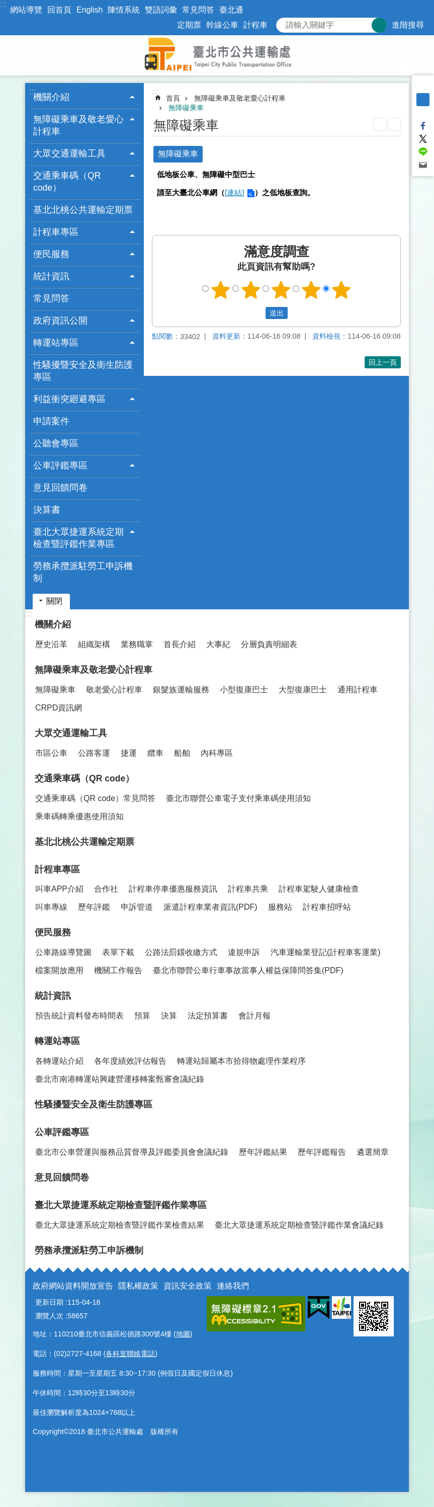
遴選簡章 (373, 1152)
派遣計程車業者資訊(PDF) (210, 907)
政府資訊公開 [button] (60, 320)
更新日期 (49, 1302)
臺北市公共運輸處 (217, 55)
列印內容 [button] (379, 124)
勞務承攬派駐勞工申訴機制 (83, 572)
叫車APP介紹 (59, 889)
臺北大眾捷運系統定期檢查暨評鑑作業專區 (121, 1205)
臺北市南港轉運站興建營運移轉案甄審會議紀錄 (119, 1079)
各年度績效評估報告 (130, 1061)
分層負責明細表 (269, 644)
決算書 (46, 510)
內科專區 (217, 753)
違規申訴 (244, 952)
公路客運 (94, 753)
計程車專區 (57, 869)
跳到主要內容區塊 (5, 5)
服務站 (280, 907)
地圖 (183, 1334)
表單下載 (118, 952)
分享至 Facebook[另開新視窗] (422, 125)
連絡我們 (233, 1286)
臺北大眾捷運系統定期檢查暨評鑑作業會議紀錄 (299, 1225)
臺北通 (231, 10)
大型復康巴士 (303, 689)
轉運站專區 (57, 1041)
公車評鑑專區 (62, 1132)
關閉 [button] (54, 601)
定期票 (189, 25)
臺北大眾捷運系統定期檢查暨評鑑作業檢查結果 (119, 1225)
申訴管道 (137, 907)
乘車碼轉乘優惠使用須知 (79, 816)
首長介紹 (179, 644)
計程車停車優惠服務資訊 (173, 889)
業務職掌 (137, 644)
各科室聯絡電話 (130, 1354)
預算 (142, 1015)
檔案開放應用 (59, 970)
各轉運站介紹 (59, 1061)
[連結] (234, 192)
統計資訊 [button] (51, 276)
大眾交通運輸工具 (71, 733)
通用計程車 (357, 689)
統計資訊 (53, 996)
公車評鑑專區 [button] (60, 465)
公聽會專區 (55, 443)
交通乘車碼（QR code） (84, 778)
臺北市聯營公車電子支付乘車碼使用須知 (238, 798)
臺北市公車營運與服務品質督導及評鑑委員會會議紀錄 (131, 1152)
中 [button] (422, 99)
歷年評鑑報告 (322, 1152)
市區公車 (51, 753)
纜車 (155, 753)
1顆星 (220, 289)
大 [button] (422, 112)
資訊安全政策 (187, 1286)
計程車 (255, 25)
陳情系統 (124, 10)
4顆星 (310, 289)
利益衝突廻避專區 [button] (69, 399)
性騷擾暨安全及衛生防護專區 (83, 371)
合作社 (106, 889)
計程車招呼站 (327, 907)
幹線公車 (222, 25)
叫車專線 (51, 907)
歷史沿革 (51, 644)
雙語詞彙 (161, 10)
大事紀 (218, 644)
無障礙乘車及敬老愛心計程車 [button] (78, 125)
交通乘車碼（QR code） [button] (67, 182)
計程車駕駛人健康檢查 (319, 889)
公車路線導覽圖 (63, 952)
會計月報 (254, 1015)
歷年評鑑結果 (263, 1152)
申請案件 (51, 421)
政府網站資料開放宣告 (73, 1286)
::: (3, 4)
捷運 (129, 753)
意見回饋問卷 (60, 488)
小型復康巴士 (244, 689)
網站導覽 (26, 10)
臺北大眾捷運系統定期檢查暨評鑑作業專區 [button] (78, 538)
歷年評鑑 (94, 907)
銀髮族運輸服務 (181, 689)
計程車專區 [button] (55, 232)
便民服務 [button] (51, 254)
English (89, 10)
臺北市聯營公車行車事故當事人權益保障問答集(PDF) (248, 970)
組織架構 (94, 644)
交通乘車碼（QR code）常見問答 (95, 798)
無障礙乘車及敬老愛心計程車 (240, 98)
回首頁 (59, 10)
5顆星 (341, 289)
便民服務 (53, 932)
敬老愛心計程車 (114, 689)
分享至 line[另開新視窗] (422, 151)
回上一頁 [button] (383, 362)
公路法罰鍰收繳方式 (181, 952)
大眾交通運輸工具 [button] (69, 153)
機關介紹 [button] (51, 97)
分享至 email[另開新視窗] (422, 165)
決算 (169, 1015)
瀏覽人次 (49, 1316)
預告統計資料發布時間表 (79, 1015)
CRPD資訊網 (58, 707)
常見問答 (198, 10)
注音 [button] (394, 124)
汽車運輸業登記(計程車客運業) (326, 952)
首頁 (173, 98)
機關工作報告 (118, 970)
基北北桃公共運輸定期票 (83, 210)
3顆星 (280, 289)
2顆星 (250, 289)
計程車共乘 (248, 889)
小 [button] (422, 86)
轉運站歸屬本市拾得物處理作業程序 (241, 1061)
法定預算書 (208, 1015)
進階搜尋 (408, 25)
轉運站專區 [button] (55, 343)
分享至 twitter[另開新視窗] (422, 138)
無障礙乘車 (186, 108)
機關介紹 (53, 624)
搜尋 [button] (379, 25)
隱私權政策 (138, 1286)
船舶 (182, 753)
